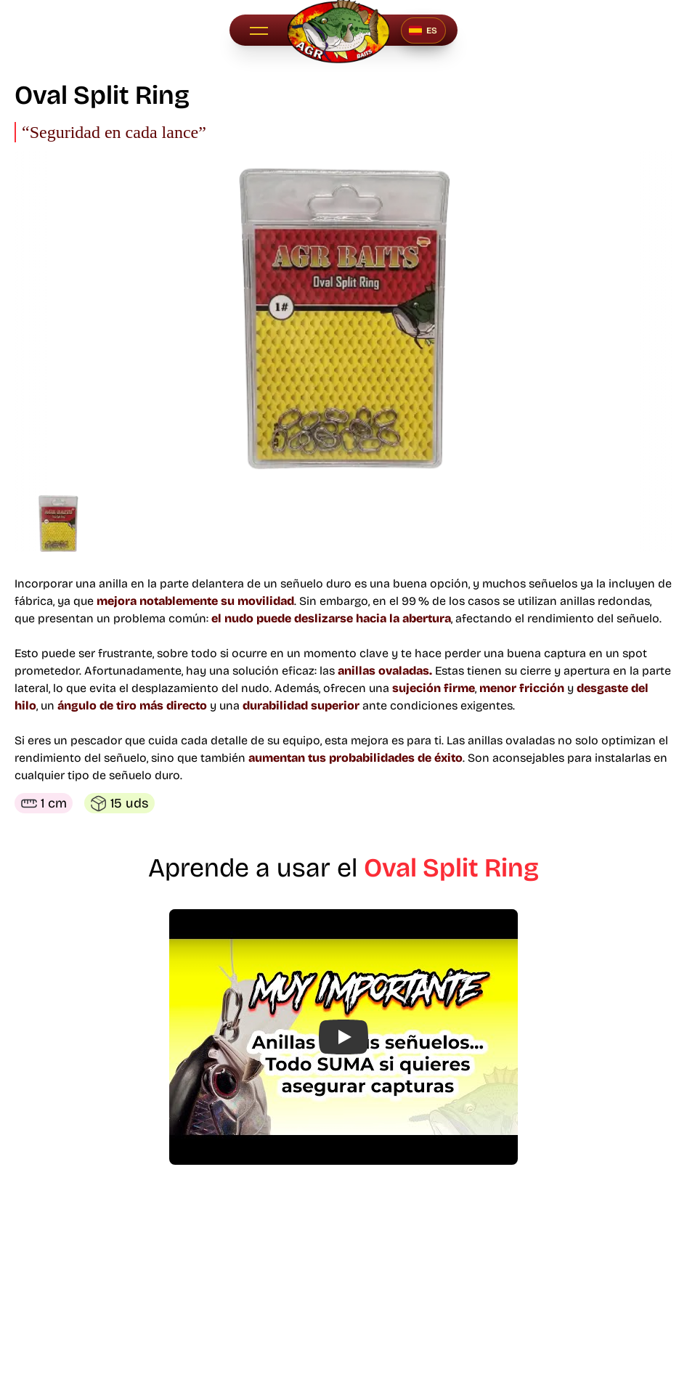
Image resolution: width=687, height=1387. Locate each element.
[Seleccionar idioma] (423, 30)
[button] (258, 30)
